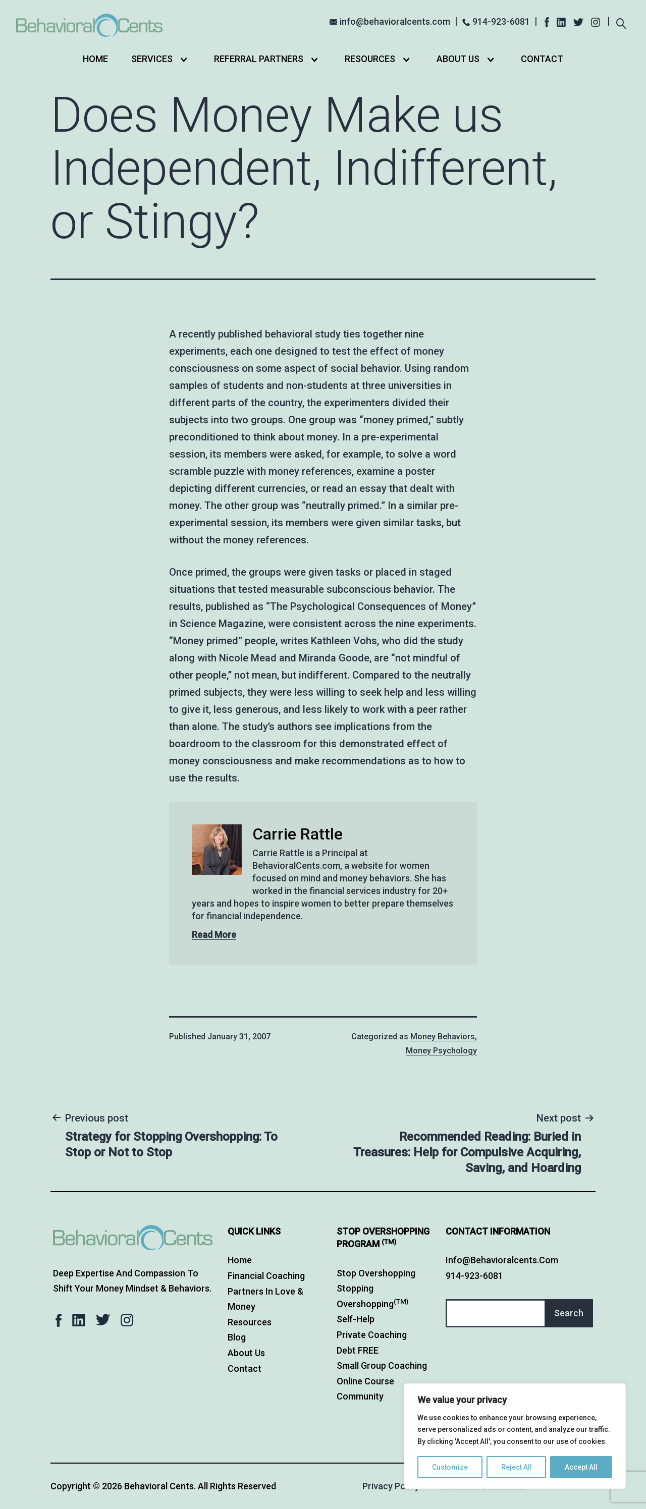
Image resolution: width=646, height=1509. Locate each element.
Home (95, 58)
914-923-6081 (501, 21)
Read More (214, 934)
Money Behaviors (442, 1036)
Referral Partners (258, 58)
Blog (237, 1337)
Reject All (516, 1467)
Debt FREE (358, 1350)
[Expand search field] (621, 22)
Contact (542, 58)
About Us (458, 58)
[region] (515, 1436)
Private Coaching (372, 1334)
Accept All (581, 1467)
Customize (450, 1467)
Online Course (365, 1381)
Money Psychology (441, 1050)
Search (568, 1313)
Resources (370, 58)
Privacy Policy (390, 1486)
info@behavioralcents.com (395, 21)
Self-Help (355, 1319)
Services (152, 58)
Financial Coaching (266, 1275)
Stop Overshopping (376, 1273)
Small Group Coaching (382, 1365)
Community (360, 1396)
